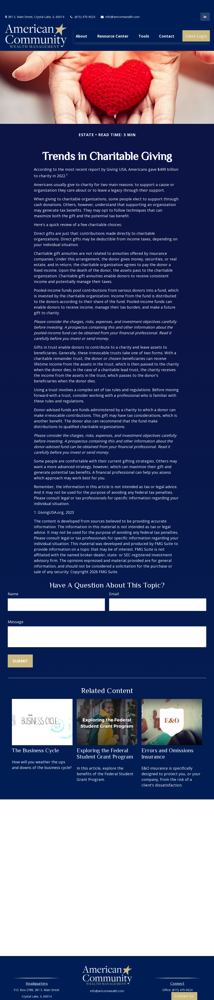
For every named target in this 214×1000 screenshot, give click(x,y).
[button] (81, 23)
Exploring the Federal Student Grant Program (105, 741)
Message (15, 609)
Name (13, 581)
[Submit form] (20, 648)
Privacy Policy (107, 990)
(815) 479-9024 (82, 4)
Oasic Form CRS (107, 997)
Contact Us (184, 996)
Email (114, 581)
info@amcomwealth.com (120, 4)
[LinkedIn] (205, 4)
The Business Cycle (35, 738)
